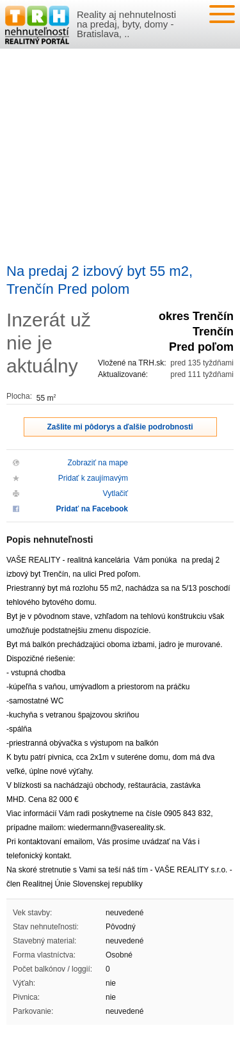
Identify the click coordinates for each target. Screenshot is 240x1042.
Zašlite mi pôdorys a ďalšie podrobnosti (120, 426)
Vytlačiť (115, 493)
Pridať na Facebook (92, 508)
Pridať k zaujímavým (93, 478)
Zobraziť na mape (97, 462)
